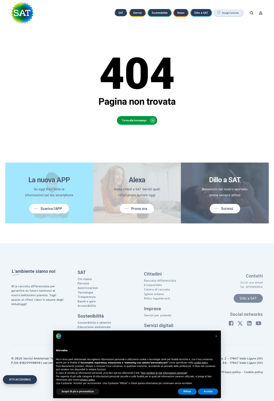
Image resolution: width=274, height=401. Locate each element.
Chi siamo (85, 291)
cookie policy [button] (201, 362)
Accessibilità (87, 317)
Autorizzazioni (88, 300)
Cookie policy (253, 372)
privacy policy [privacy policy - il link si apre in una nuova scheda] (87, 379)
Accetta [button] (208, 391)
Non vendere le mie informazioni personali (164, 373)
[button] (49, 218)
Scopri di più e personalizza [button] (78, 391)
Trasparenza (87, 308)
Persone (83, 295)
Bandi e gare (87, 313)
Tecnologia (85, 304)
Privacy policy (231, 372)
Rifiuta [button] (187, 391)
